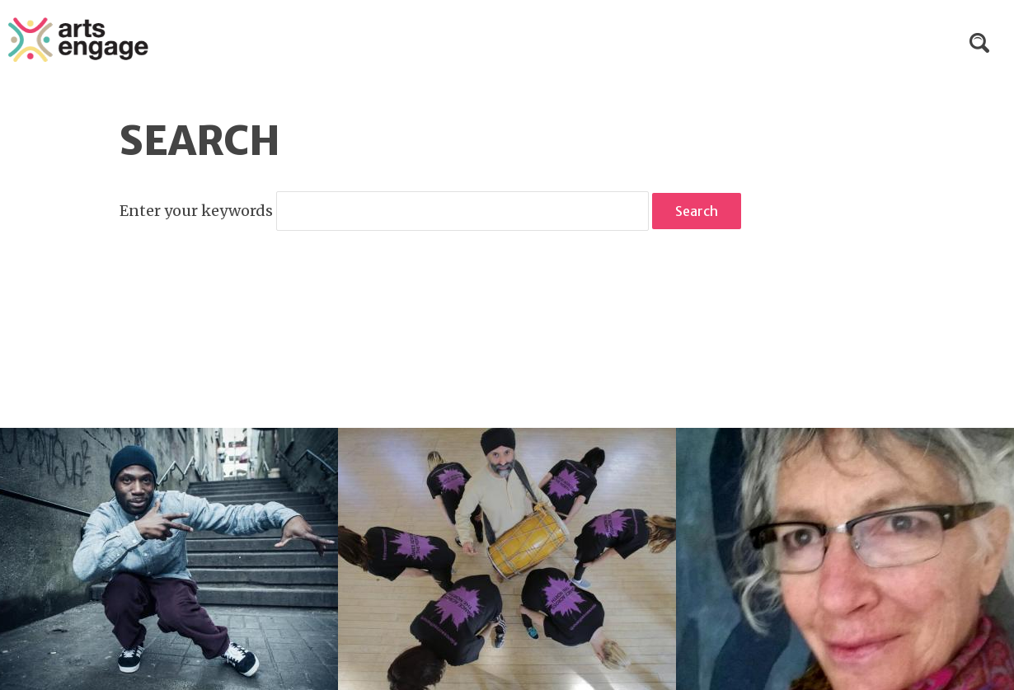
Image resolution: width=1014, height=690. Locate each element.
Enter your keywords (198, 210)
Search (979, 43)
